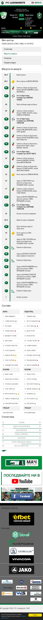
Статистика (8, 49)
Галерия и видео (10, 63)
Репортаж (7, 58)
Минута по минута (10, 54)
